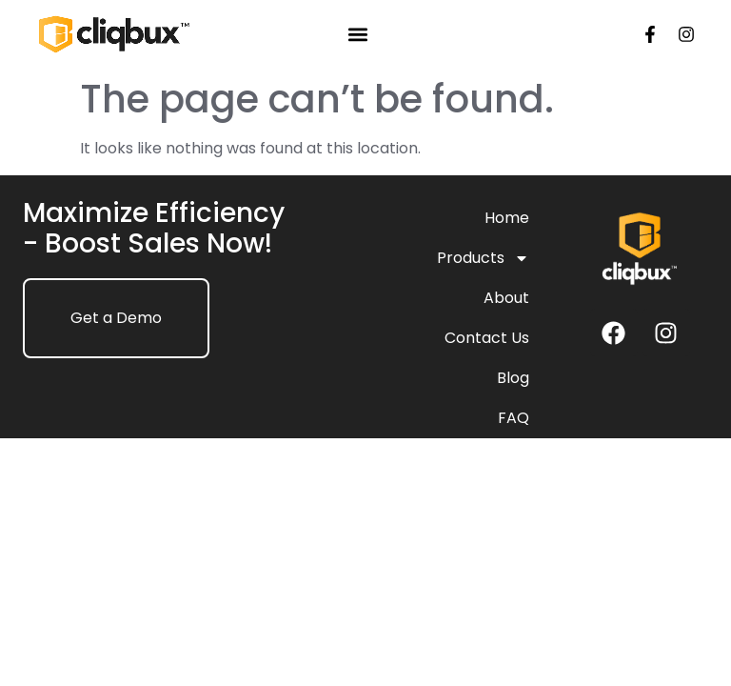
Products (483, 258)
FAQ (513, 418)
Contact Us (487, 338)
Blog (513, 378)
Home (506, 218)
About (506, 298)
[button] (358, 34)
